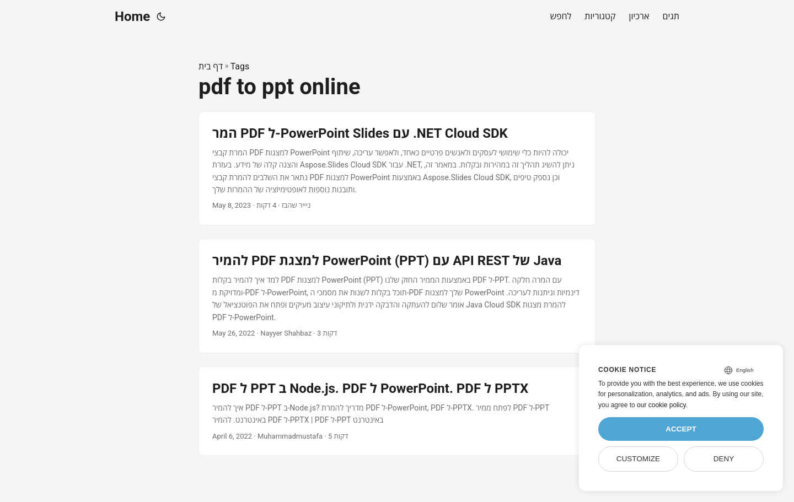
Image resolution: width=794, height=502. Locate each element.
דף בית (210, 66)
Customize (638, 459)
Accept (681, 429)
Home (132, 16)
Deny (723, 459)
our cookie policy (661, 405)
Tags (240, 66)
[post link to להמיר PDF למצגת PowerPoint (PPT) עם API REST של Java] (397, 296)
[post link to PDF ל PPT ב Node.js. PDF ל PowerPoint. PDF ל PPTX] (397, 411)
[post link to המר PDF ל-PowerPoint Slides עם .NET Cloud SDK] (397, 168)
